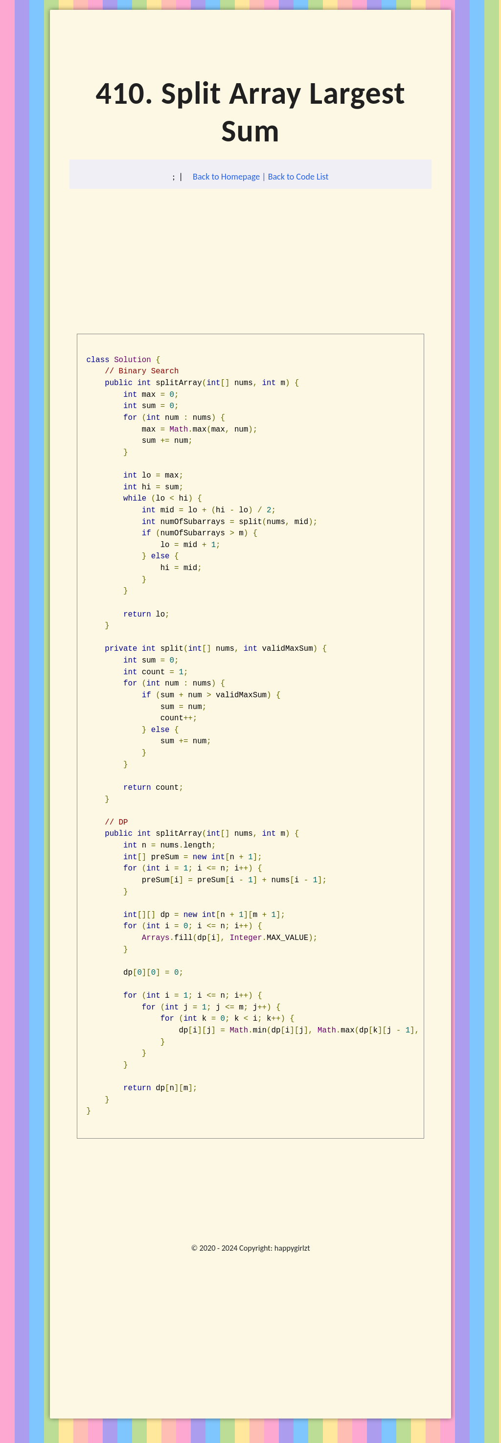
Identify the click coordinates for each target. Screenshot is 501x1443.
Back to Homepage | (230, 176)
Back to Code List (298, 176)
